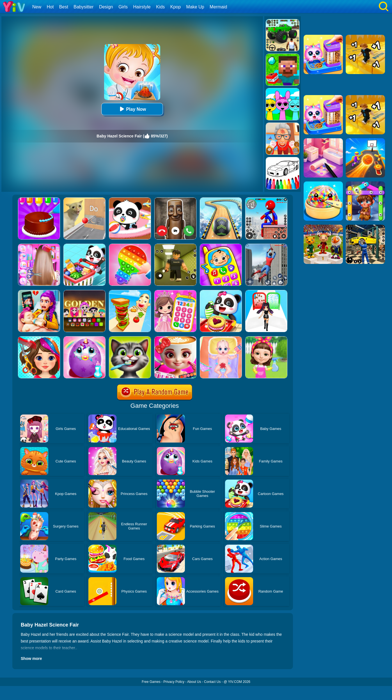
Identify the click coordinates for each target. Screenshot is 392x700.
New (36, 6)
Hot (50, 6)
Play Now (132, 108)
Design (106, 6)
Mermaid (218, 6)
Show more (31, 658)
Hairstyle (142, 6)
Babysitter (83, 6)
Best (63, 6)
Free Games (151, 682)
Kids (160, 6)
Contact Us (212, 682)
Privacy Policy (173, 682)
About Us (194, 682)
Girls (123, 6)
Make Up (195, 6)
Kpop (175, 6)
